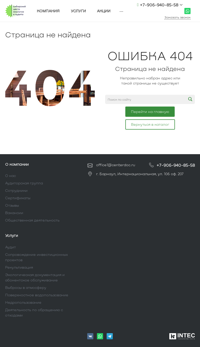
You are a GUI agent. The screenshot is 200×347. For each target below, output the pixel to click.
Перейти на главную (150, 111)
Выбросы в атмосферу (25, 287)
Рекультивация (19, 267)
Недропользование (23, 302)
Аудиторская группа (24, 183)
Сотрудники (16, 190)
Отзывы (12, 205)
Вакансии (14, 213)
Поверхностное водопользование (36, 295)
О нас (10, 175)
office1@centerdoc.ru (160, 10)
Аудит (10, 247)
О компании (17, 164)
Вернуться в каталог (150, 124)
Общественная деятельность (32, 220)
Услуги (11, 235)
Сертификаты (17, 198)
